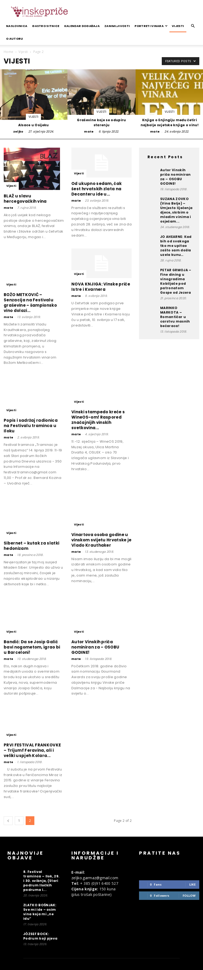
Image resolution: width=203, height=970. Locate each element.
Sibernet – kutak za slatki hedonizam (31, 545)
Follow (189, 896)
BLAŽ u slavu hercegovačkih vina (25, 198)
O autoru (14, 39)
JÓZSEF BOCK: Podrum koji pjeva (40, 936)
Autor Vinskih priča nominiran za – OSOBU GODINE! (95, 647)
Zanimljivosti (117, 26)
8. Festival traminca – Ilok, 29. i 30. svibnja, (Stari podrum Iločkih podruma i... (41, 880)
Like (192, 884)
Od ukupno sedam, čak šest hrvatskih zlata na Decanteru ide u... (96, 189)
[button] (193, 26)
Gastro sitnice (45, 26)
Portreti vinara (151, 26)
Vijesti (178, 26)
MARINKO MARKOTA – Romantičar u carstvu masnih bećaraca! (175, 317)
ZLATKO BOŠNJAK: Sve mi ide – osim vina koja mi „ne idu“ (40, 912)
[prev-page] (8, 820)
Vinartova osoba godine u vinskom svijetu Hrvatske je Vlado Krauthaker (101, 540)
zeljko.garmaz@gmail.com (94, 877)
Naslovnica (16, 26)
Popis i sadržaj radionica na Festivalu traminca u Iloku (31, 426)
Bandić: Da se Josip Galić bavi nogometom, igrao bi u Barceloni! (32, 647)
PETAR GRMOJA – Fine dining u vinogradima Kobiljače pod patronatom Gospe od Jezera (175, 281)
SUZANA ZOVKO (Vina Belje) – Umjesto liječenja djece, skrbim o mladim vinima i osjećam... (176, 210)
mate (89, 131)
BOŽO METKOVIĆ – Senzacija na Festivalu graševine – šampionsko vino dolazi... (30, 302)
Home (8, 51)
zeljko (18, 131)
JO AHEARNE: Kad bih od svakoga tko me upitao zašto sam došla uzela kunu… (176, 245)
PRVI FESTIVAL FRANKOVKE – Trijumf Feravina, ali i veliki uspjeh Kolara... (32, 750)
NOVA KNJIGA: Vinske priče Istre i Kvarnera (100, 286)
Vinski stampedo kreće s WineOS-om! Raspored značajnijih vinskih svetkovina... (98, 419)
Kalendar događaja (82, 26)
